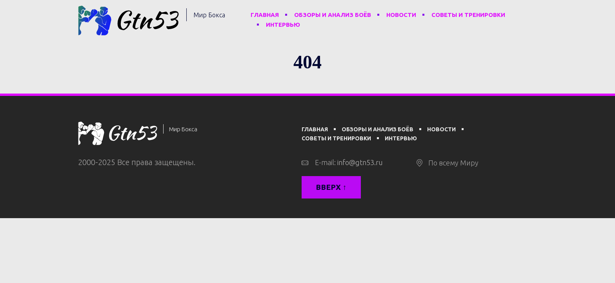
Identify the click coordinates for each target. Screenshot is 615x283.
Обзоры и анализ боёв (332, 14)
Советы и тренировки (468, 14)
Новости (401, 14)
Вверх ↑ (331, 187)
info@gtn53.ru (360, 162)
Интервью (283, 24)
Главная (265, 14)
